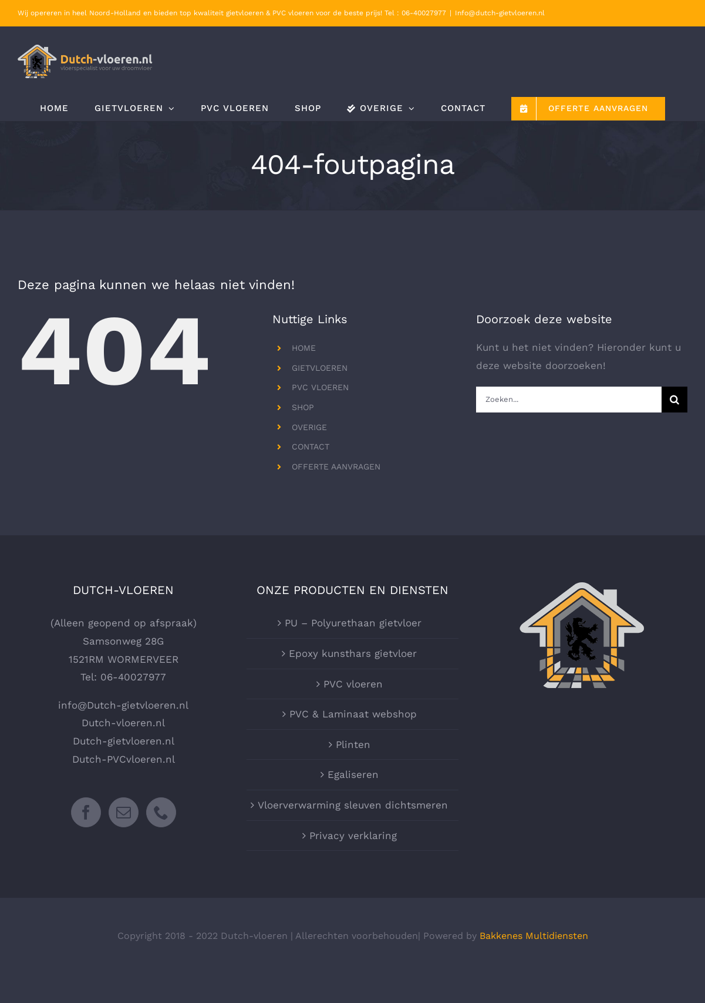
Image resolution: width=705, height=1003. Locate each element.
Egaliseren (353, 774)
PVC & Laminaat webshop (353, 714)
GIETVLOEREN (320, 368)
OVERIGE (309, 427)
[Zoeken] (674, 399)
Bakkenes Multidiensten (534, 935)
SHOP (303, 407)
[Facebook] (86, 812)
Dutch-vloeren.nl (123, 723)
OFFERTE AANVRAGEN (336, 466)
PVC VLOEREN (320, 387)
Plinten (353, 744)
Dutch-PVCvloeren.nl (123, 759)
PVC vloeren (353, 684)
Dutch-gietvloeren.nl (123, 741)
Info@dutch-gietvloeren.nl (500, 13)
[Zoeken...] (569, 399)
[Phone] (161, 812)
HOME (304, 348)
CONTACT (310, 446)
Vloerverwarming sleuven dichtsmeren (353, 805)
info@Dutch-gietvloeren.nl (123, 705)
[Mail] (124, 812)
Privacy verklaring (353, 835)
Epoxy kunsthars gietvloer (353, 653)
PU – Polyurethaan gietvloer (353, 623)
